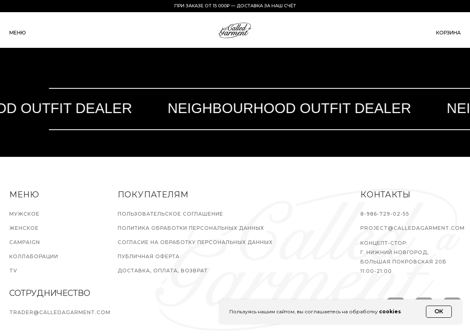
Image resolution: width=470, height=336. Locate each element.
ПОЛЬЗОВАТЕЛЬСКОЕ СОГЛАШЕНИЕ (170, 214)
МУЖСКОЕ (24, 214)
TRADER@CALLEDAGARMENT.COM (59, 312)
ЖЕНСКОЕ (24, 228)
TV (13, 271)
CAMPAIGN (24, 242)
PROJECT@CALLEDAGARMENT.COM (412, 228)
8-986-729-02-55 (384, 214)
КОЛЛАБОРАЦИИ (33, 256)
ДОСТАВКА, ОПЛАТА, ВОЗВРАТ (162, 271)
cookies (390, 311)
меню (17, 33)
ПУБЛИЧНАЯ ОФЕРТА (149, 256)
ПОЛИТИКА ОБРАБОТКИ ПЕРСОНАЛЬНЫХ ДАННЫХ (191, 228)
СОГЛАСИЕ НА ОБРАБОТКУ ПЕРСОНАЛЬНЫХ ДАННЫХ (195, 242)
